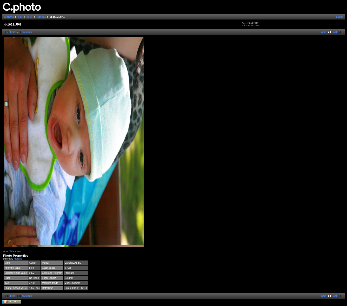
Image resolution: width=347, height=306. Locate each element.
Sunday (41, 16)
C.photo (9, 16)
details (18, 258)
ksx (20, 16)
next (323, 32)
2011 (29, 16)
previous (27, 32)
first (12, 32)
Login (339, 16)
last (335, 32)
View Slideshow (12, 251)
